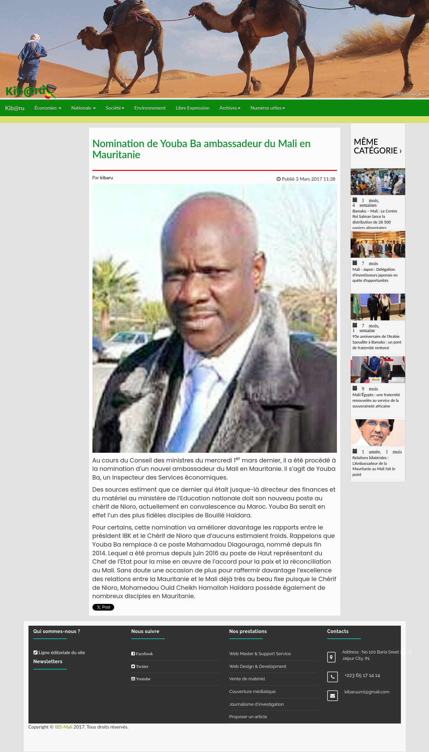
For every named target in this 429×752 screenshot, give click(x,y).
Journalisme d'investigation (256, 704)
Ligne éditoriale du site (59, 652)
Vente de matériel (247, 678)
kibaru (106, 177)
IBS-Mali (63, 727)
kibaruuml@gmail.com (367, 691)
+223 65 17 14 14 (362, 675)
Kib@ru (14, 108)
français (402, 93)
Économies (47, 108)
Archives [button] (229, 108)
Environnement (150, 108)
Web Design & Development (257, 666)
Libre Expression (193, 108)
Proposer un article (248, 716)
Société (115, 108)
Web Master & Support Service (260, 653)
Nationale (83, 108)
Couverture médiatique (252, 691)
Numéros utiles (268, 108)
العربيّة (417, 93)
